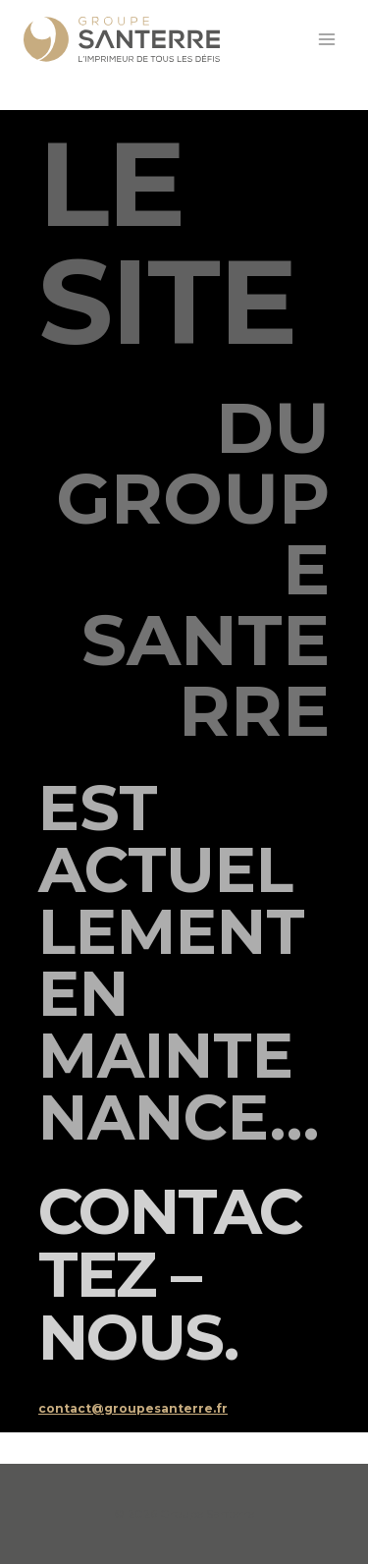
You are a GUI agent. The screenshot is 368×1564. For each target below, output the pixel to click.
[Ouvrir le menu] (326, 39)
